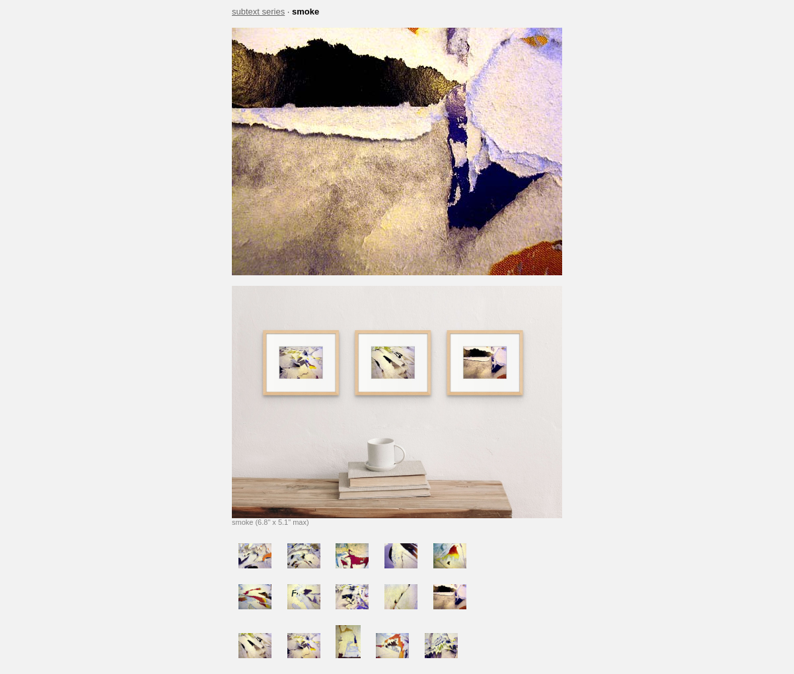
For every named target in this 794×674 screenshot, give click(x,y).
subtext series (258, 12)
